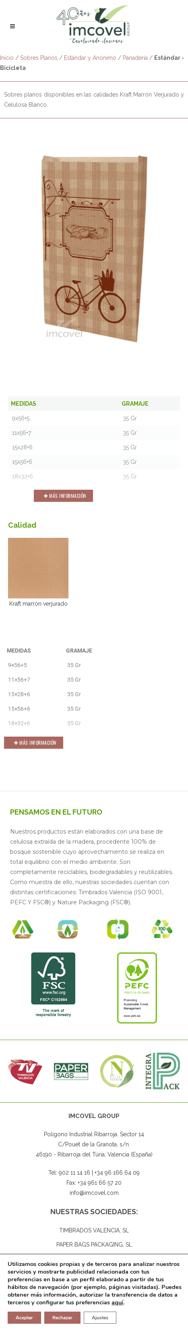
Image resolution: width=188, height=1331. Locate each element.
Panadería (135, 58)
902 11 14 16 (74, 1173)
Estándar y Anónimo (90, 58)
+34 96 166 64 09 (117, 1173)
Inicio (7, 58)
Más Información (65, 495)
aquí (117, 1302)
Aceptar (24, 1317)
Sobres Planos (39, 58)
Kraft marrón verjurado (38, 572)
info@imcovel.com (94, 1193)
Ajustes (100, 1317)
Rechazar (62, 1317)
